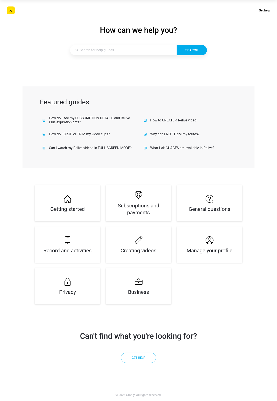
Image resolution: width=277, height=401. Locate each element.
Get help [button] (264, 10)
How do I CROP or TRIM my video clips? (76, 134)
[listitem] (67, 203)
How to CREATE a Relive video (170, 120)
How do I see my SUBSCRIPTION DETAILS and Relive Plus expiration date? (86, 120)
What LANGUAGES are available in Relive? (179, 148)
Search (191, 50)
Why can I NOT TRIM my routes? (172, 134)
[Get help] (138, 358)
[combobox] (123, 50)
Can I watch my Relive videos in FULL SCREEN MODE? (87, 148)
